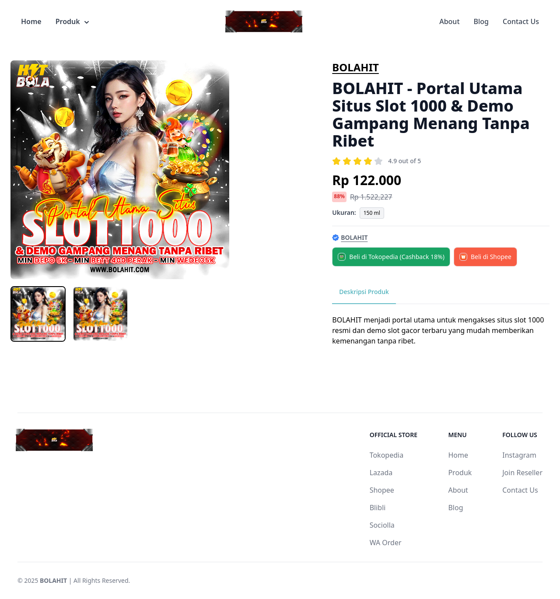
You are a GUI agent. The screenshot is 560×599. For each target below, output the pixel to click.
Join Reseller (522, 472)
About (449, 21)
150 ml (372, 213)
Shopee (382, 490)
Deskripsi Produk (364, 291)
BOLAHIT (355, 67)
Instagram (519, 455)
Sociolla (382, 525)
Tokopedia (387, 455)
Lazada (381, 472)
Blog (481, 21)
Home (31, 21)
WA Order (386, 542)
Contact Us (521, 21)
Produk (72, 21)
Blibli (378, 507)
